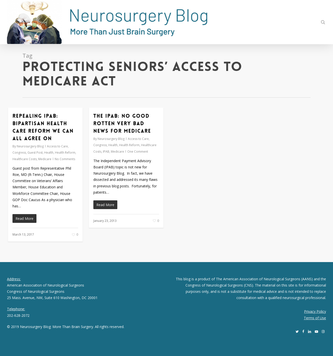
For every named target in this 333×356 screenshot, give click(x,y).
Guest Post (35, 152)
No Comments (65, 159)
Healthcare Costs (24, 159)
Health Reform (65, 152)
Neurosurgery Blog (30, 146)
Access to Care (57, 146)
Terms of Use (315, 318)
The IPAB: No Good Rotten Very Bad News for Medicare (122, 123)
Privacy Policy (315, 311)
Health (48, 152)
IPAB (106, 151)
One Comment (137, 151)
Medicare (44, 159)
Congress (19, 152)
